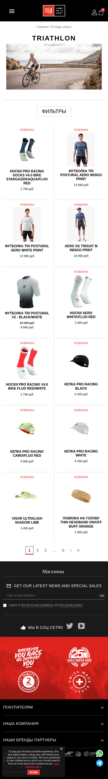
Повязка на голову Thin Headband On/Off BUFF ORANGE (81, 522)
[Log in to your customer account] (94, 12)
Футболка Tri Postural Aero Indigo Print (81, 175)
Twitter (70, 626)
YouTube (81, 626)
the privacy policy (71, 605)
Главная (42, 27)
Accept (33, 772)
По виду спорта (60, 27)
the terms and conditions (37, 605)
